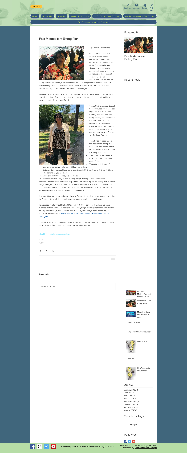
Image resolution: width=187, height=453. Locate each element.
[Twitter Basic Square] (129, 441)
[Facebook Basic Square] (125, 441)
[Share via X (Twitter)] (46, 251)
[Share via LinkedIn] (53, 251)
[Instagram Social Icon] (39, 446)
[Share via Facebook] (40, 251)
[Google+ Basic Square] (133, 441)
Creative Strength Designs (146, 448)
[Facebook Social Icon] (32, 446)
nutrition (42, 243)
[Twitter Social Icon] (46, 446)
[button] (136, 5)
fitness (41, 239)
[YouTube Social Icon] (53, 446)
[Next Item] (148, 45)
